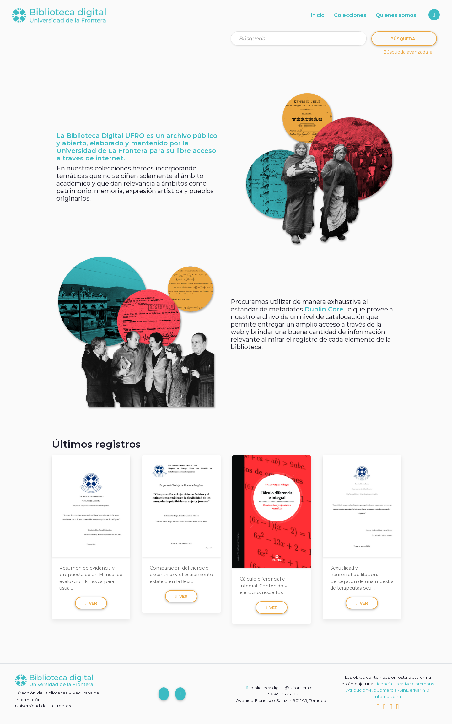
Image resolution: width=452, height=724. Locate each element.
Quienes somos (396, 15)
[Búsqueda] (299, 38)
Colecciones (350, 15)
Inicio (318, 15)
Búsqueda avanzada (407, 52)
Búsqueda (402, 38)
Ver (91, 603)
